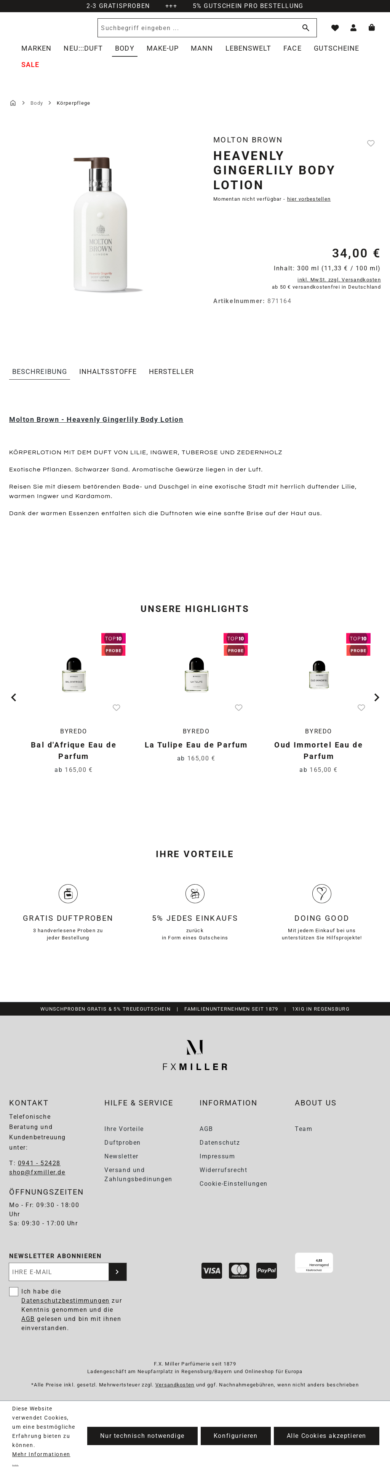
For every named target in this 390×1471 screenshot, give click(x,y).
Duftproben (122, 1142)
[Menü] (360, 1257)
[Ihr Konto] (353, 32)
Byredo (73, 740)
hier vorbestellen (309, 207)
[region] (100, 240)
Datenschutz (220, 1142)
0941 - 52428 (39, 1163)
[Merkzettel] (335, 32)
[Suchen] (304, 32)
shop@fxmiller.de (37, 1172)
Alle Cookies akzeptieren (326, 1435)
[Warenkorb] (372, 32)
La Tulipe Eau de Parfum (196, 753)
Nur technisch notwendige (142, 1435)
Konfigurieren (236, 1435)
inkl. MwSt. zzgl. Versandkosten (339, 288)
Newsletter (121, 1156)
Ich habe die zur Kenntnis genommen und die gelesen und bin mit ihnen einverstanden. (71, 1310)
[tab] (39, 380)
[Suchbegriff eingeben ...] (217, 32)
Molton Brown (248, 148)
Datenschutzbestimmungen (65, 1301)
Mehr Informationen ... (41, 1458)
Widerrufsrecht (223, 1170)
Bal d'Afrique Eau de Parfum (74, 759)
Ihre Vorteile (124, 1128)
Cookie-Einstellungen (234, 1183)
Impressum (217, 1156)
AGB (206, 1128)
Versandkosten (175, 1385)
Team (303, 1128)
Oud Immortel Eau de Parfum (318, 759)
